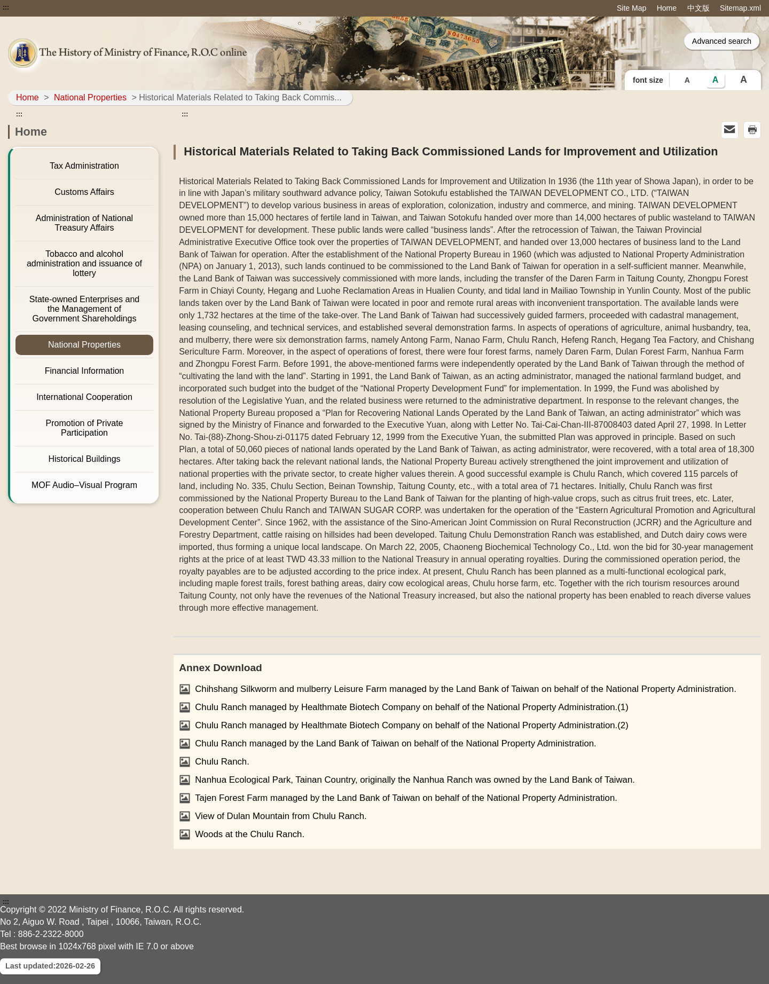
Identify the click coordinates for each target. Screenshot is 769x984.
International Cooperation (84, 397)
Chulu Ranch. (222, 762)
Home (667, 8)
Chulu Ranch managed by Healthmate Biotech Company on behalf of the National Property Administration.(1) (412, 707)
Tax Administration (84, 165)
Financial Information (84, 370)
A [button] (687, 80)
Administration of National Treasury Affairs (84, 223)
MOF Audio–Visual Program (84, 485)
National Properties (90, 97)
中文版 (698, 8)
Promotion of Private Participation (84, 428)
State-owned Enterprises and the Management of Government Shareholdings (84, 309)
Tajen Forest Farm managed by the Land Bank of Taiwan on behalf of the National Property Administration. (406, 798)
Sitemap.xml (740, 8)
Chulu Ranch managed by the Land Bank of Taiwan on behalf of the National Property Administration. (396, 743)
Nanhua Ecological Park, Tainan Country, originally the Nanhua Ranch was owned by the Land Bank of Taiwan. (415, 780)
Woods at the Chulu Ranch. (249, 834)
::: (6, 7)
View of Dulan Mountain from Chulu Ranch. (281, 816)
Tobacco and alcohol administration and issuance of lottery (84, 263)
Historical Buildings (84, 458)
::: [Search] (497, 40)
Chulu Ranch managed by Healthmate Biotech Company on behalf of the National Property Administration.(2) (412, 725)
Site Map (631, 8)
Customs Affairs (84, 191)
